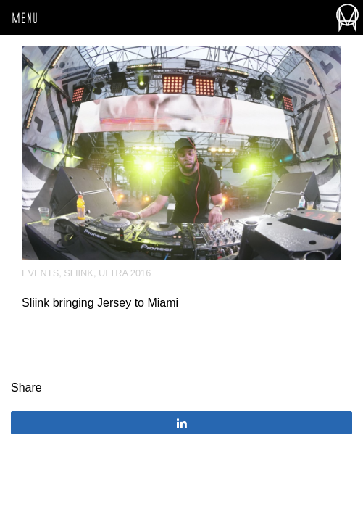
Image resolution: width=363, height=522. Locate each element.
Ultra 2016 (125, 273)
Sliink (78, 273)
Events (40, 273)
